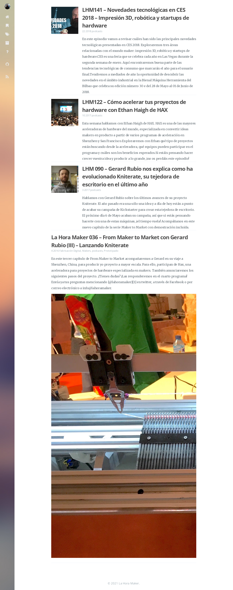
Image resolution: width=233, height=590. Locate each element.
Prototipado (111, 250)
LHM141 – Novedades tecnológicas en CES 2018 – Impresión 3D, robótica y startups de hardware (135, 17)
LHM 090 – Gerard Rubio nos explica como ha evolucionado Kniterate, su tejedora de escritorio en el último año (137, 176)
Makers (86, 250)
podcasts (97, 31)
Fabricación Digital (70, 250)
